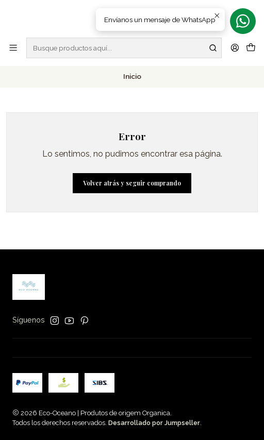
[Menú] (13, 48)
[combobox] (124, 48)
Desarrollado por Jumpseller (154, 423)
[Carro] (251, 48)
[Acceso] (235, 48)
